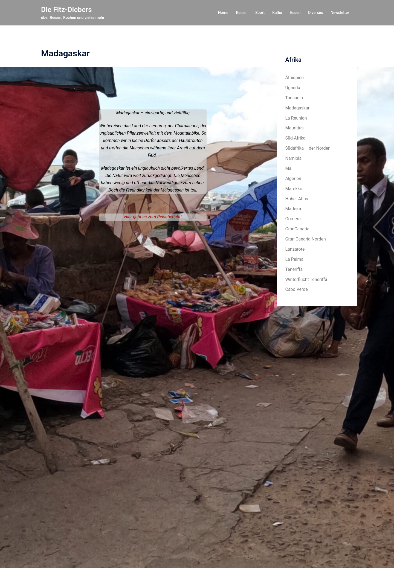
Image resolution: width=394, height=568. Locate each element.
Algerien (293, 178)
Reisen (241, 12)
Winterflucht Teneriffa (306, 279)
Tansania (294, 97)
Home (223, 12)
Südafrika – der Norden (308, 148)
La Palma (294, 259)
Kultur (277, 12)
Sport (260, 12)
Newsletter (340, 12)
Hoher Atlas (296, 198)
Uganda (292, 87)
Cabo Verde (296, 289)
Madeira (293, 208)
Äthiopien (294, 77)
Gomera (293, 218)
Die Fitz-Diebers (66, 9)
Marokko (293, 188)
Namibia (293, 158)
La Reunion (296, 118)
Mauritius (294, 128)
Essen (295, 12)
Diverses (315, 12)
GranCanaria (297, 228)
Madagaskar (297, 108)
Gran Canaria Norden (305, 239)
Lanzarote (295, 249)
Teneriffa (294, 269)
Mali (289, 168)
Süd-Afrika (295, 138)
